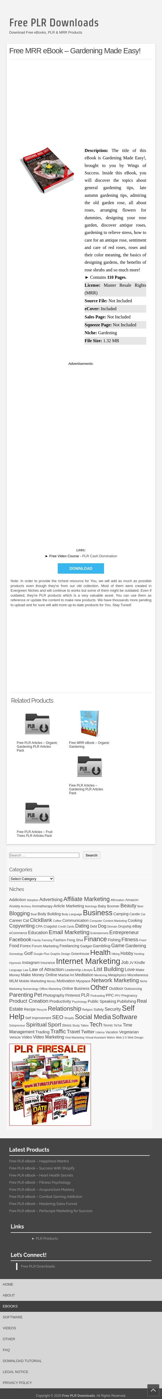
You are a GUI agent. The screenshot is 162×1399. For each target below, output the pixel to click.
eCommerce (18, 933)
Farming (47, 940)
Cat (26, 920)
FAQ (6, 1350)
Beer (140, 906)
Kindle (140, 962)
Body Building (49, 914)
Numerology (30, 988)
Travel (73, 1031)
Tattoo (84, 1025)
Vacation (112, 1032)
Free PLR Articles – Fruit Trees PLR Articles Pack (37, 817)
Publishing (126, 1001)
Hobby (127, 953)
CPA (39, 926)
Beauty (128, 905)
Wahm (111, 1037)
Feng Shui (75, 940)
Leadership (73, 970)
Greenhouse (80, 954)
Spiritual (36, 1024)
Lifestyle (87, 970)
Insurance (48, 963)
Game (117, 945)
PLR (85, 995)
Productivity (60, 1001)
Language (15, 970)
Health (100, 952)
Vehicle (15, 1037)
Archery (26, 906)
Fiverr (142, 940)
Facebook (20, 939)
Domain (112, 926)
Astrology (91, 906)
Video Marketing (48, 1037)
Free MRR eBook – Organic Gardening (89, 728)
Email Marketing (69, 932)
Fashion (59, 940)
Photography (54, 995)
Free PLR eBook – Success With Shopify (42, 1168)
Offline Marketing (50, 988)
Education (38, 932)
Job (125, 962)
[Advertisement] (85, 102)
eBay (137, 926)
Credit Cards (66, 926)
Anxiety (14, 906)
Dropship (124, 926)
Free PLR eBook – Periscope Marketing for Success (51, 1211)
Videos (9, 1328)
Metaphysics (117, 975)
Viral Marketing (74, 1037)
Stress (66, 1025)
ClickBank (41, 920)
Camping (121, 914)
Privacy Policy (17, 1383)
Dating (82, 926)
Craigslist (50, 926)
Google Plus (41, 953)
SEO (57, 1017)
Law (26, 970)
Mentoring (100, 975)
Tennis (108, 1025)
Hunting (139, 953)
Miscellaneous (137, 975)
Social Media (93, 1016)
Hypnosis (15, 962)
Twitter (87, 1031)
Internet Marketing (88, 961)
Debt (93, 926)
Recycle (41, 1009)
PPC (110, 995)
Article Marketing (68, 906)
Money (51, 981)
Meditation (84, 975)
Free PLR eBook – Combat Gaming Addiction (45, 1197)
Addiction (17, 899)
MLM (13, 981)
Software (124, 1016)
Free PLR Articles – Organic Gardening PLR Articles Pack (37, 730)
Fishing (114, 940)
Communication (75, 920)
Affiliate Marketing (86, 899)
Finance (95, 939)
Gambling (102, 945)
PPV (117, 995)
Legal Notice (15, 1372)
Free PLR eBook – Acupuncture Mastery (41, 1189)
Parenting (21, 995)
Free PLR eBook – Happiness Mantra (39, 1161)
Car (143, 914)
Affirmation (117, 900)
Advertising (51, 899)
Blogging (19, 913)
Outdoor (116, 988)
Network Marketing (115, 980)
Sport (54, 1024)
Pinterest (72, 995)
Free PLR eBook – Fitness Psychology (40, 1182)
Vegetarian (129, 1032)
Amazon (131, 900)
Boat (34, 914)
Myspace (83, 981)
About (9, 1295)
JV (131, 963)
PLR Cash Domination (99, 556)
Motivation (66, 980)
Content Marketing (115, 920)
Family (36, 940)
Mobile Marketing (32, 981)
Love (130, 969)
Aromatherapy (42, 906)
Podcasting (97, 995)
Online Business (75, 988)
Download (80, 568)
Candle (134, 914)
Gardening (136, 945)
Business (98, 913)
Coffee (57, 920)
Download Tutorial (22, 1361)
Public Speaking (102, 1001)
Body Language (72, 914)
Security (113, 1009)
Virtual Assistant (95, 1037)
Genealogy (16, 953)
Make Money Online (39, 974)
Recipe (30, 1009)
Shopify (69, 1018)
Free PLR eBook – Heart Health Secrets (41, 1175)
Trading (42, 1032)
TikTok (118, 1025)
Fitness (129, 939)
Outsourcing (133, 989)
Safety (99, 1009)
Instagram (31, 962)
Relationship (64, 1008)
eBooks (10, 1306)
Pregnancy (129, 996)
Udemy (100, 1032)
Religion (87, 1009)
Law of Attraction (46, 969)
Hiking (116, 953)
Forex (25, 945)
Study (76, 1025)
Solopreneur (17, 1025)
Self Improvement (38, 1018)
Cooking (135, 920)
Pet (38, 995)
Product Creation (28, 1001)
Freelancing (69, 946)
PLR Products (47, 1238)
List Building (108, 969)
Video (27, 1037)
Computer (96, 920)
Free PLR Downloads (54, 22)
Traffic (58, 1031)
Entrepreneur (124, 932)
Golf (28, 953)
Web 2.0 (121, 1037)
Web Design (135, 1037)
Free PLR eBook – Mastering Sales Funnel (43, 1204)
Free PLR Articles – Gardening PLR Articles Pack (89, 773)
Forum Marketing (45, 946)
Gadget (86, 946)
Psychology (79, 1001)
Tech (96, 1024)
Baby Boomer (109, 906)
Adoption (32, 900)
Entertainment (99, 933)
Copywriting (22, 926)
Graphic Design (60, 953)
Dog (102, 926)
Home (8, 1284)
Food (14, 945)
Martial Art (66, 975)
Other (99, 987)
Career (15, 920)
